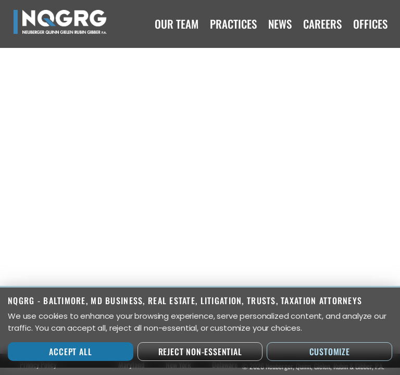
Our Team (176, 24)
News (280, 24)
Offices (370, 24)
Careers (322, 24)
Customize (329, 351)
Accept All (70, 351)
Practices (233, 24)
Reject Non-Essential (200, 351)
